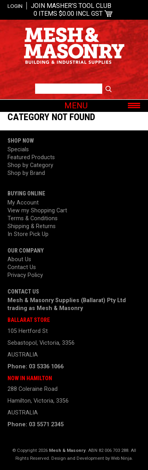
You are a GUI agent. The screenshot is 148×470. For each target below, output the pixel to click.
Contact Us (21, 267)
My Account (23, 202)
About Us (19, 259)
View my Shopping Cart (37, 210)
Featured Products (31, 157)
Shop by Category (30, 165)
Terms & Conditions (32, 218)
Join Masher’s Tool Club (71, 5)
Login (14, 6)
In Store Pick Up (28, 234)
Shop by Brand (26, 173)
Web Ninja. (122, 458)
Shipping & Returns (31, 226)
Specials (18, 149)
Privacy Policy (25, 275)
